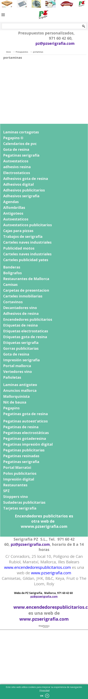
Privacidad (44, 690)
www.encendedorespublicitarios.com (37, 567)
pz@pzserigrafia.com (55, 43)
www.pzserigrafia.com (51, 573)
